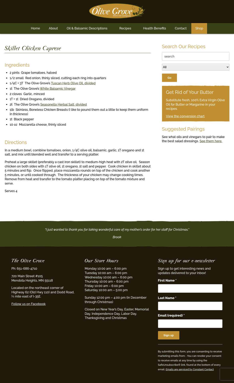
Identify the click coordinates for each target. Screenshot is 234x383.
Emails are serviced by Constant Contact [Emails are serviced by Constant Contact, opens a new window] (190, 369)
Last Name (167, 298)
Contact (181, 28)
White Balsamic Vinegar (58, 88)
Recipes (125, 28)
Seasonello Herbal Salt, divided (63, 104)
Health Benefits (154, 28)
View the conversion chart (185, 116)
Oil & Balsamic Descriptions (87, 28)
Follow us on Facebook (28, 304)
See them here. (210, 141)
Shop (199, 28)
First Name (167, 280)
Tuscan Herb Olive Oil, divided (73, 83)
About (53, 28)
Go (169, 77)
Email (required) (171, 315)
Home (35, 28)
